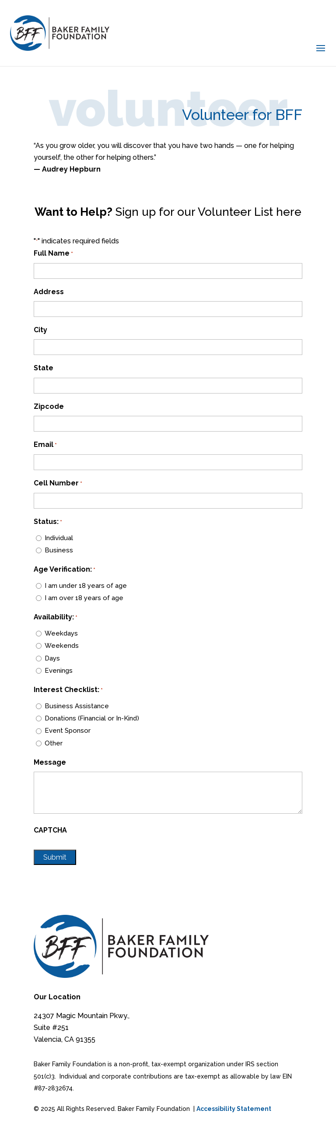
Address (49, 292)
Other (54, 743)
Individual (59, 538)
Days (52, 658)
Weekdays (61, 633)
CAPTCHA (50, 830)
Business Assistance (77, 706)
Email (45, 445)
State (43, 368)
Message (50, 762)
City (40, 330)
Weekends (62, 646)
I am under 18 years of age (86, 586)
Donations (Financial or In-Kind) (92, 718)
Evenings (59, 671)
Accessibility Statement (233, 1108)
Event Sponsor (68, 730)
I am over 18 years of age (84, 598)
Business (59, 550)
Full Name (53, 254)
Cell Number (58, 483)
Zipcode (49, 406)
